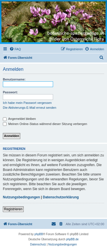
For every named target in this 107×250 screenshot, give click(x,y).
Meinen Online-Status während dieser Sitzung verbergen (45, 124)
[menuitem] (15, 49)
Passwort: (10, 92)
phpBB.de (72, 239)
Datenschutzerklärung (61, 197)
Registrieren (13, 209)
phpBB (39, 234)
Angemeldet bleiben (19, 118)
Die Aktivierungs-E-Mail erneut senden (29, 107)
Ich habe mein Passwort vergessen (27, 102)
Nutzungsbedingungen (21, 197)
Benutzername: (14, 79)
